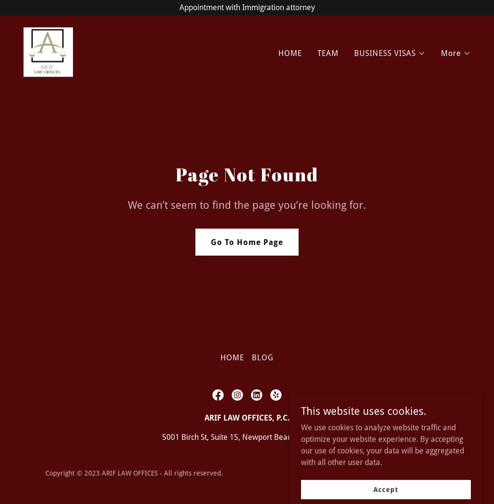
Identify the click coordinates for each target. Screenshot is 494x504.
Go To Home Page (247, 242)
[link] (48, 51)
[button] (389, 53)
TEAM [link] (328, 53)
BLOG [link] (263, 357)
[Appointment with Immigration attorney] (247, 8)
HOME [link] (290, 53)
